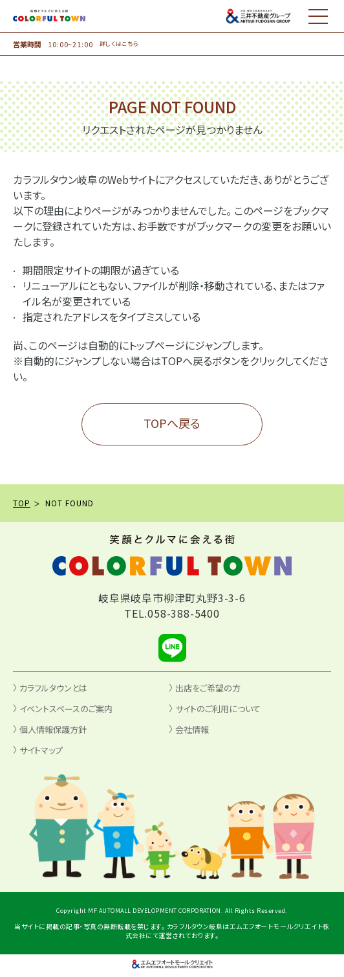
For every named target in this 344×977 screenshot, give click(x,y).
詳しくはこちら (119, 44)
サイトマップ (41, 750)
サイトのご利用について (218, 708)
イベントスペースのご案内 (66, 708)
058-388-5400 (183, 613)
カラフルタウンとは (53, 688)
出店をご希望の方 (208, 688)
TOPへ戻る (172, 422)
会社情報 (192, 729)
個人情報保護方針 (53, 729)
